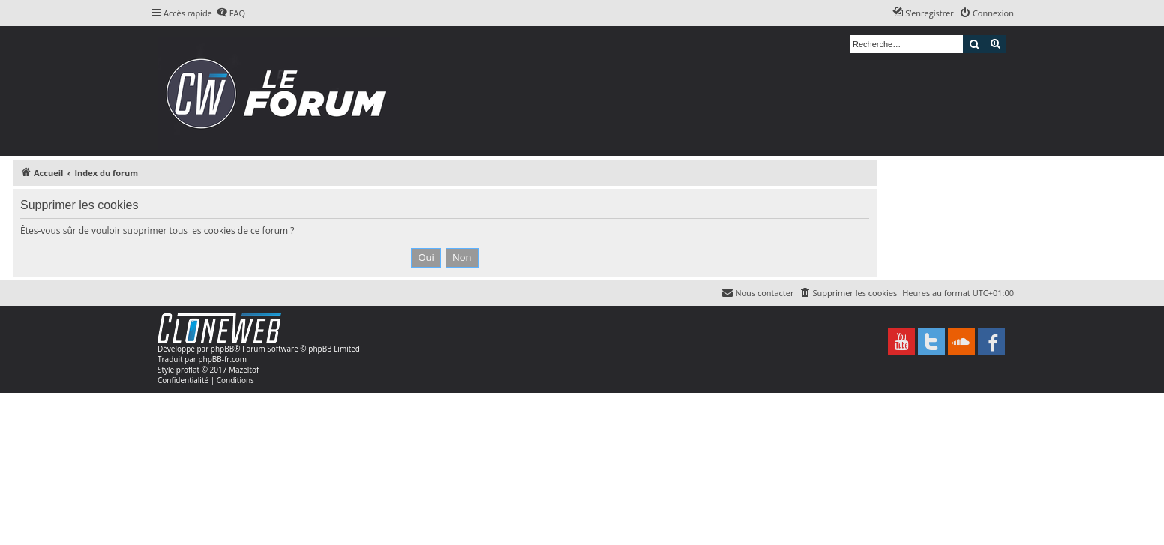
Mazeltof (244, 369)
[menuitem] (230, 13)
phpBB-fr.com (222, 359)
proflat (188, 369)
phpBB (222, 348)
